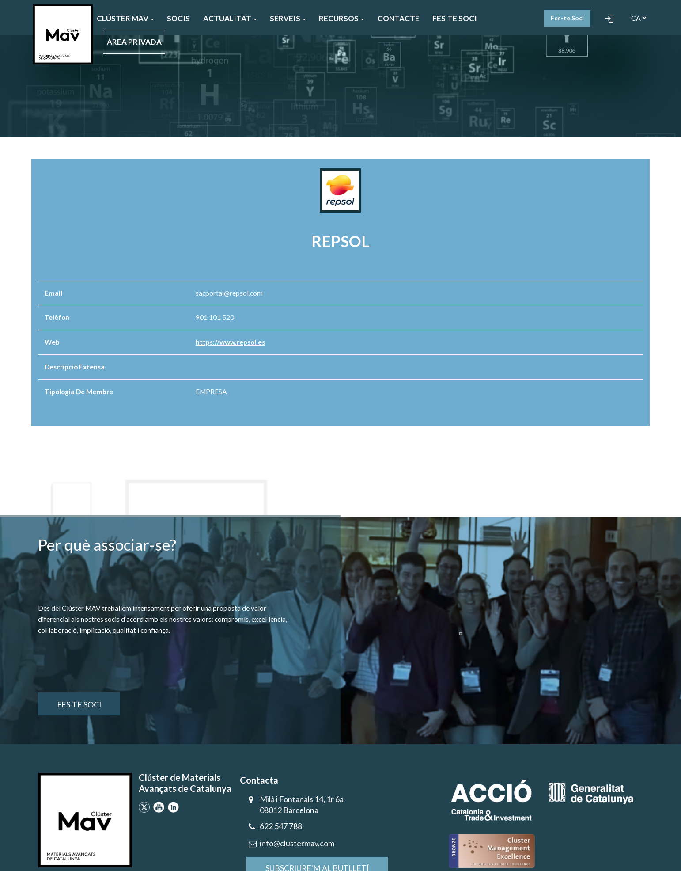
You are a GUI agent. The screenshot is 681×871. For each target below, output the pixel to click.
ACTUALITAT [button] (230, 18)
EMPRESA (211, 392)
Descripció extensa (75, 367)
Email (53, 293)
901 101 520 (215, 317)
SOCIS (178, 18)
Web (52, 342)
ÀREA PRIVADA (134, 41)
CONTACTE (399, 18)
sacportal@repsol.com (229, 293)
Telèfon (57, 317)
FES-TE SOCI (454, 18)
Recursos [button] (341, 18)
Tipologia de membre (79, 392)
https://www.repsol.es (230, 342)
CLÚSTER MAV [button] (125, 18)
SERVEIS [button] (288, 18)
